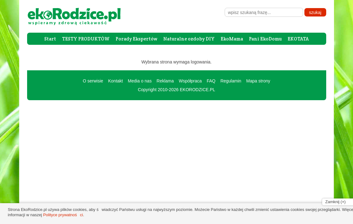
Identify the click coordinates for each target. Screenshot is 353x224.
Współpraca (190, 80)
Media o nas (139, 80)
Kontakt (115, 80)
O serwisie (93, 80)
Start (50, 39)
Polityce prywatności (63, 214)
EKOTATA (298, 39)
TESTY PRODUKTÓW (86, 39)
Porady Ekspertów (136, 39)
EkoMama (232, 39)
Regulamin (230, 80)
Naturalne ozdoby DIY (189, 39)
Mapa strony (258, 80)
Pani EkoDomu (265, 39)
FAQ (211, 80)
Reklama (165, 80)
